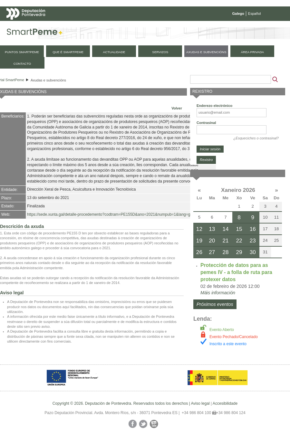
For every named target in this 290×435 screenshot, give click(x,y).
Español (254, 13)
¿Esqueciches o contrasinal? (256, 138)
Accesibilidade (225, 403)
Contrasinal (206, 123)
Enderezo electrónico (214, 106)
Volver (176, 108)
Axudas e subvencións (48, 80)
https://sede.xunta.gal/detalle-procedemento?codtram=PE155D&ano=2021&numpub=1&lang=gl (109, 214)
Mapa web (70, 26)
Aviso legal (200, 403)
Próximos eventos (215, 304)
